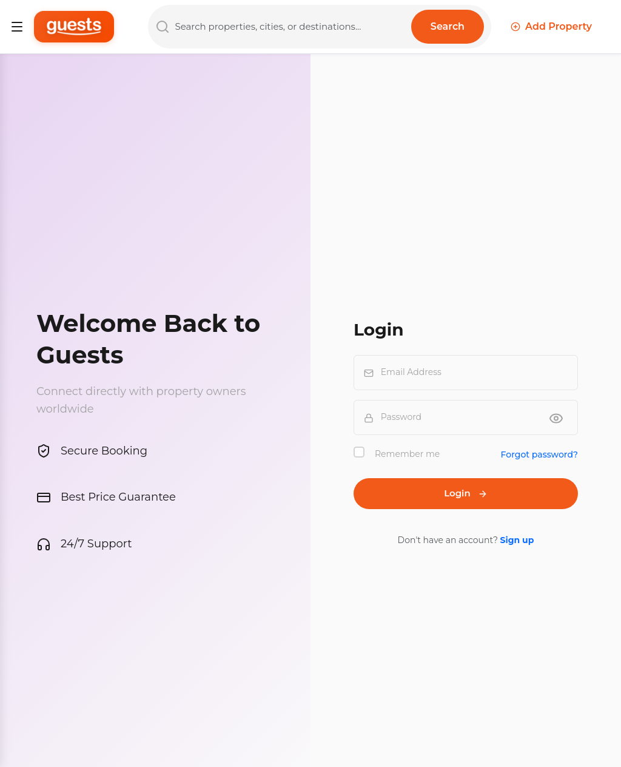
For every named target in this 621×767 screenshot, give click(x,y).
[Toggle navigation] (17, 26)
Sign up (517, 540)
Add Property (551, 26)
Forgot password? (539, 454)
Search (448, 26)
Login (466, 493)
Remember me (407, 453)
